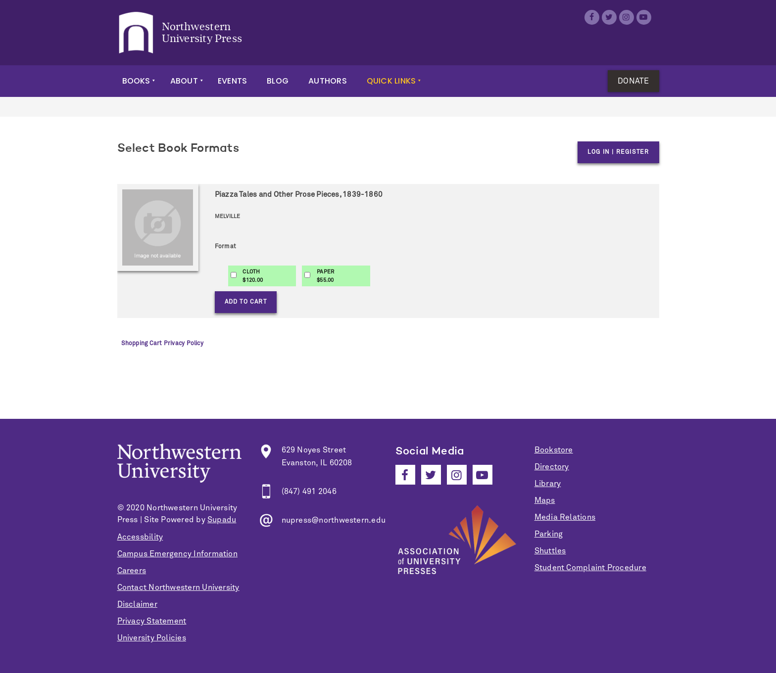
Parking (548, 534)
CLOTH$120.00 (252, 276)
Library (547, 484)
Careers (131, 571)
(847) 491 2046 (309, 491)
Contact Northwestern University (178, 587)
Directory (551, 467)
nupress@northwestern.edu (334, 520)
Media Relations (564, 517)
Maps (544, 500)
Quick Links (391, 81)
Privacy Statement (152, 621)
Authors (327, 81)
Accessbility (140, 537)
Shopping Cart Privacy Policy (162, 344)
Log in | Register (618, 152)
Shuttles (550, 551)
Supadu (221, 520)
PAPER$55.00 (325, 276)
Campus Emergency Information (177, 554)
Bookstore (553, 450)
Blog (278, 81)
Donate (633, 81)
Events (232, 81)
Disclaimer (137, 604)
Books (136, 81)
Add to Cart (246, 302)
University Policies (151, 638)
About (184, 81)
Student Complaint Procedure (590, 568)
